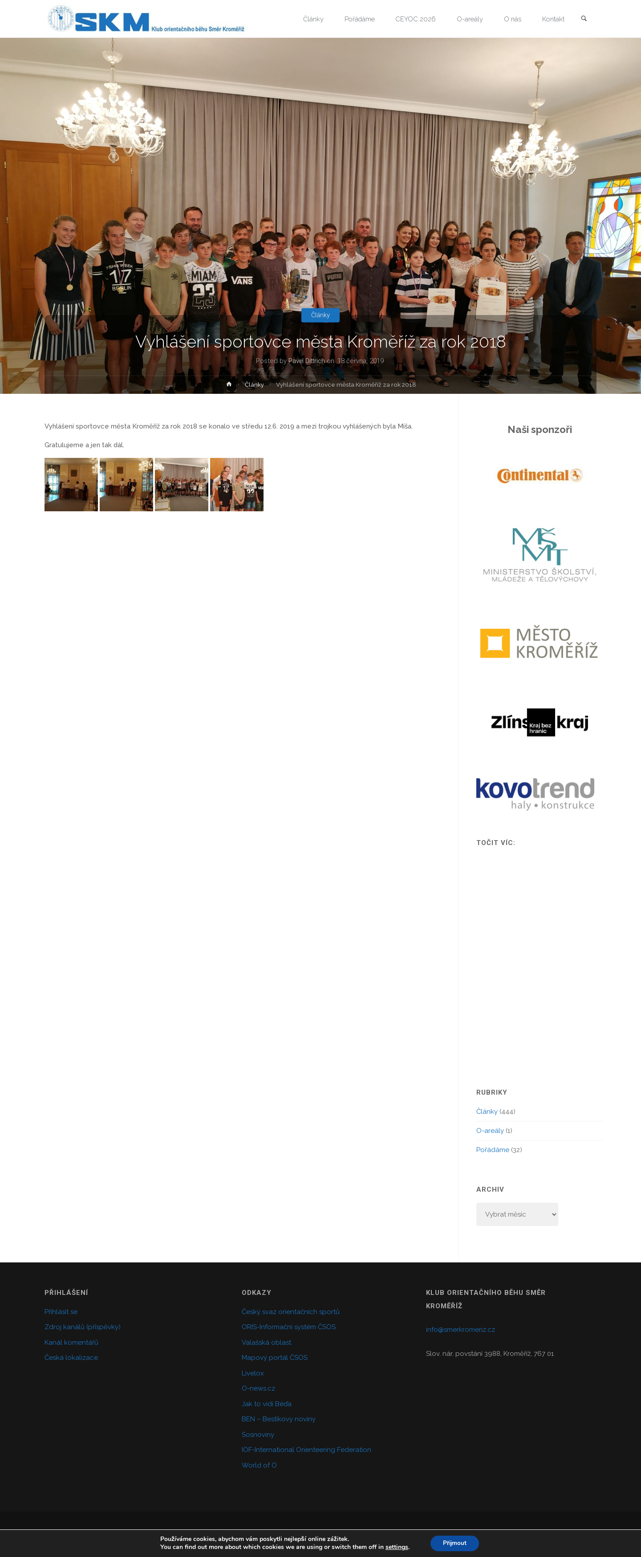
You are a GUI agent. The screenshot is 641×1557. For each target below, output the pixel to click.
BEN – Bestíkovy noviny (279, 1419)
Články (320, 315)
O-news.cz (258, 1388)
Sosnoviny (258, 1435)
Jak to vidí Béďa (267, 1404)
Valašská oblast (266, 1343)
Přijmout (454, 1543)
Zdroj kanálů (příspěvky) (83, 1327)
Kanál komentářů (71, 1343)
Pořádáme (492, 1150)
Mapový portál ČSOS (275, 1358)
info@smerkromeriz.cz (460, 1330)
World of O (259, 1465)
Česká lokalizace (71, 1358)
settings (395, 1547)
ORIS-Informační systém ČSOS (289, 1327)
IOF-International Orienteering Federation (306, 1450)
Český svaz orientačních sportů (291, 1312)
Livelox (253, 1373)
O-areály (490, 1131)
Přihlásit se (61, 1312)
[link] (583, 19)
